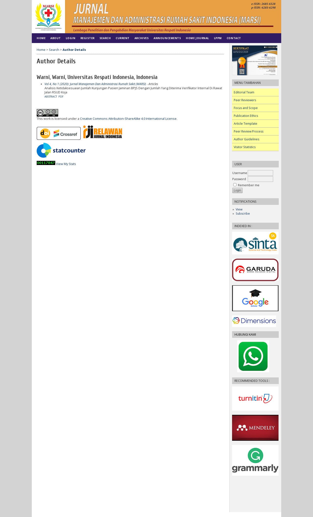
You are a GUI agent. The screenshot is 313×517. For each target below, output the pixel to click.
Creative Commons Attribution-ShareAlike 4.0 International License (128, 119)
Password (239, 179)
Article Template (245, 123)
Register (87, 38)
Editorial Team (244, 92)
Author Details (74, 50)
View (239, 209)
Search (105, 38)
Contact (234, 38)
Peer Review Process (248, 131)
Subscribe (243, 213)
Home (41, 38)
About (55, 38)
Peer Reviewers (245, 100)
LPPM (218, 38)
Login (71, 38)
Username (239, 173)
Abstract (51, 96)
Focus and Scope (246, 108)
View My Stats (66, 164)
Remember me (248, 185)
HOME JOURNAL (197, 38)
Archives (141, 38)
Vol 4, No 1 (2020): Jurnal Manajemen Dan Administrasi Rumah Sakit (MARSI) (95, 84)
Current (123, 38)
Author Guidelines (246, 139)
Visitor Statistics (245, 147)
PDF (61, 96)
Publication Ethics (246, 116)
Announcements (167, 38)
